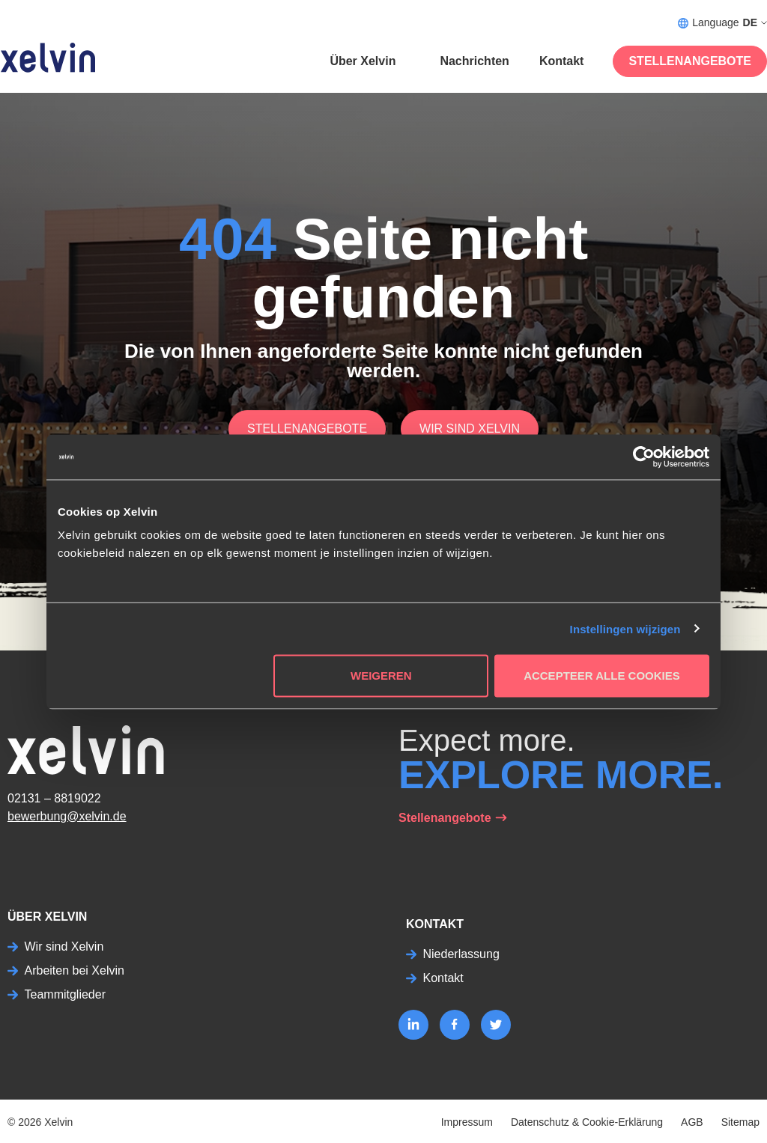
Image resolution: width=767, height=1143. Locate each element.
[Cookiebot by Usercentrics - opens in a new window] (643, 456)
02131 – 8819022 (54, 798)
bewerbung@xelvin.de (67, 816)
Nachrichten (474, 61)
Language (722, 23)
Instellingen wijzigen (625, 628)
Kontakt (561, 61)
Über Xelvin (362, 61)
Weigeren (381, 675)
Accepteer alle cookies (602, 675)
